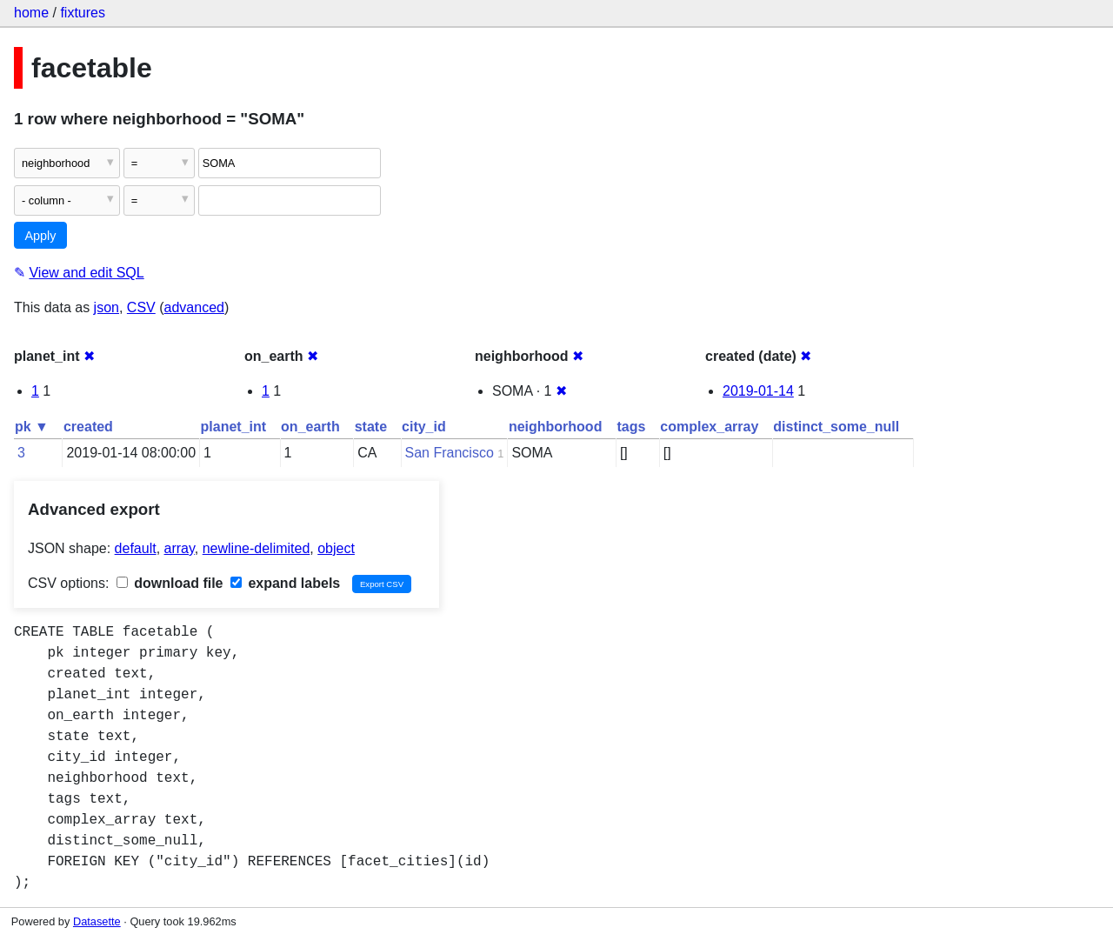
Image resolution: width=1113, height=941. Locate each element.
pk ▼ (32, 426)
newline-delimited (256, 548)
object (336, 548)
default (136, 548)
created (88, 426)
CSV (141, 307)
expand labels (285, 583)
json (106, 307)
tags (630, 426)
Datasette (97, 921)
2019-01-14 (758, 391)
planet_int (234, 426)
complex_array (709, 426)
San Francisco (449, 452)
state (371, 426)
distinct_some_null (836, 426)
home (31, 12)
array (179, 548)
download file (170, 583)
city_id (424, 426)
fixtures (82, 12)
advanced (194, 307)
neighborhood (556, 426)
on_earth (310, 426)
